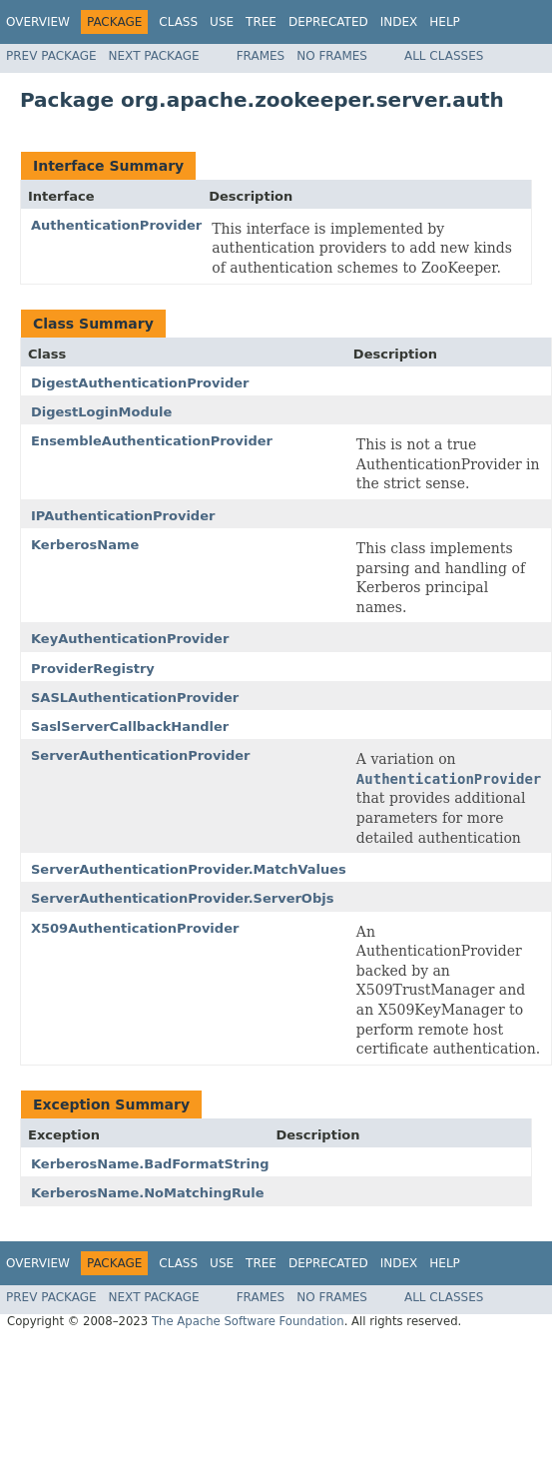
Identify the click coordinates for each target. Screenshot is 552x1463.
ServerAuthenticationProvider (141, 755)
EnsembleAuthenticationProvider (152, 440)
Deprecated (328, 22)
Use (222, 22)
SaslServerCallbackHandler (130, 726)
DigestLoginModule (101, 411)
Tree (261, 22)
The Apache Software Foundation (248, 1321)
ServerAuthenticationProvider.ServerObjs (182, 898)
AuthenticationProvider (116, 225)
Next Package (154, 56)
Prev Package (51, 56)
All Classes (443, 56)
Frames (261, 56)
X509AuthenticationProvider (135, 928)
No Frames (331, 56)
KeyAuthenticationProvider (130, 638)
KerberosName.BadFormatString (150, 1163)
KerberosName (85, 544)
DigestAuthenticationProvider (140, 382)
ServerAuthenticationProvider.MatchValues (188, 869)
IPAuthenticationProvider (123, 515)
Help (444, 22)
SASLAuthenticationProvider (135, 697)
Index (399, 22)
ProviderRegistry (93, 668)
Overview (38, 22)
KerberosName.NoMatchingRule (147, 1192)
